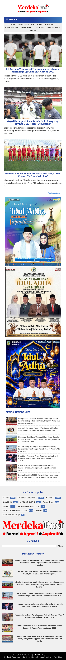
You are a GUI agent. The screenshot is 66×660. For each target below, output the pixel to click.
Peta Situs (58, 657)
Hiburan (33, 30)
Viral (13, 24)
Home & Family (11, 27)
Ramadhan (48, 502)
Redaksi (7, 657)
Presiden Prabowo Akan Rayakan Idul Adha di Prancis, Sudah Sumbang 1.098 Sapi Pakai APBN (38, 458)
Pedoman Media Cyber (21, 657)
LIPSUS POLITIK (27, 502)
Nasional (50, 498)
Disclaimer (43, 657)
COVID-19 (7, 502)
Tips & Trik (39, 27)
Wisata (39, 510)
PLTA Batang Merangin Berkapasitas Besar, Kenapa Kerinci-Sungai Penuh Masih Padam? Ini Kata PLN (39, 449)
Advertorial (50, 24)
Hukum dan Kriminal (27, 498)
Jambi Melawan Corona (28, 506)
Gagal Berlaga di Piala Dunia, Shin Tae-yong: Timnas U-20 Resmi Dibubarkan (33, 122)
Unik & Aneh (26, 27)
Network (34, 657)
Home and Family (11, 515)
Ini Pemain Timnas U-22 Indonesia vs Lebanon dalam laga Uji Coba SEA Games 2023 (33, 70)
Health (6, 506)
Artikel (39, 24)
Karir (51, 657)
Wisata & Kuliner (54, 27)
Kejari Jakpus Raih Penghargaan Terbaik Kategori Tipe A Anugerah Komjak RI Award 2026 (37, 467)
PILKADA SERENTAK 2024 (15, 510)
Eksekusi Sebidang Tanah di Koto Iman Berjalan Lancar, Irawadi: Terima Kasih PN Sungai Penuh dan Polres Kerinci (39, 439)
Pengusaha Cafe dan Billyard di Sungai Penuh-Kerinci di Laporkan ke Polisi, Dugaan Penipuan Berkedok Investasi (39, 420)
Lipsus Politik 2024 (26, 24)
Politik (6, 498)
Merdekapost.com (32, 655)
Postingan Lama (54, 193)
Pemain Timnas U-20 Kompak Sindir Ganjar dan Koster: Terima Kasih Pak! (33, 175)
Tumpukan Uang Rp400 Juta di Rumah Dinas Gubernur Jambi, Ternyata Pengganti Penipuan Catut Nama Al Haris (39, 638)
